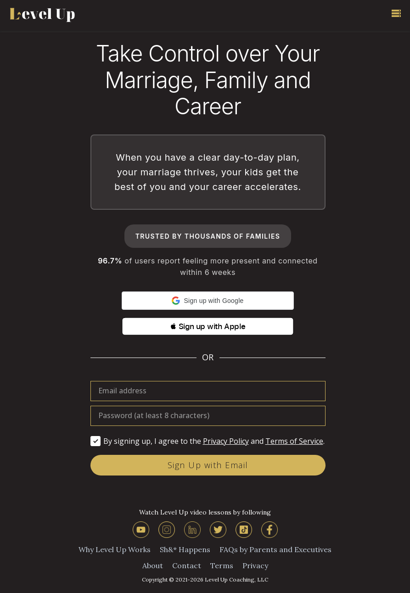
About (152, 565)
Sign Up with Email (208, 464)
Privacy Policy (226, 441)
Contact (186, 565)
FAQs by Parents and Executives (275, 549)
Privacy (255, 565)
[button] (208, 300)
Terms (221, 565)
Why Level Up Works (115, 549)
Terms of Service (294, 441)
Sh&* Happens (185, 549)
